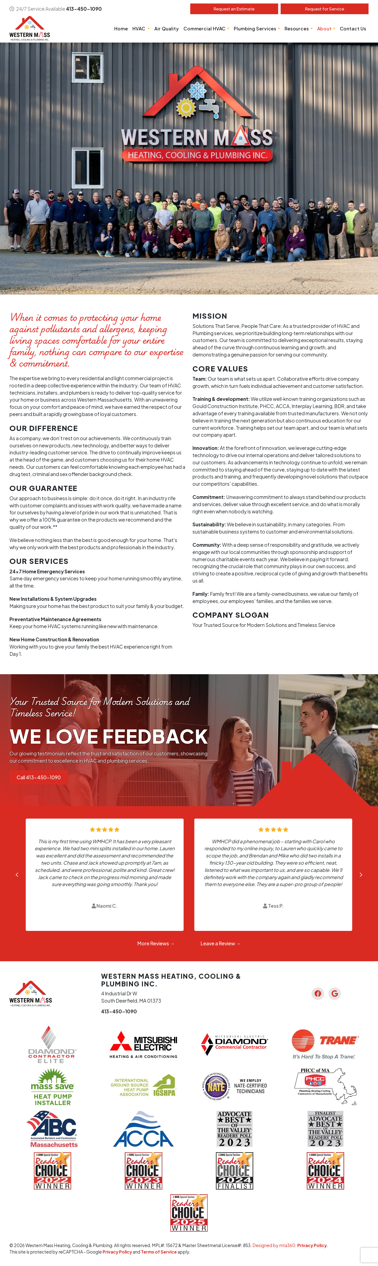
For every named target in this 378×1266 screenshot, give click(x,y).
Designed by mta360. (274, 1245)
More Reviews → (156, 943)
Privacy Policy (117, 1252)
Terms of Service (159, 1252)
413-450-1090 (84, 9)
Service (324, 8)
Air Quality (166, 28)
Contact (353, 28)
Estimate (234, 8)
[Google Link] (334, 993)
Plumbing (255, 28)
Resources (297, 28)
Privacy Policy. (312, 1245)
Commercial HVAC (205, 28)
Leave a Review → (220, 943)
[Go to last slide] (17, 874)
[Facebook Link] (318, 993)
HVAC (139, 28)
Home (121, 28)
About (324, 28)
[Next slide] (361, 874)
